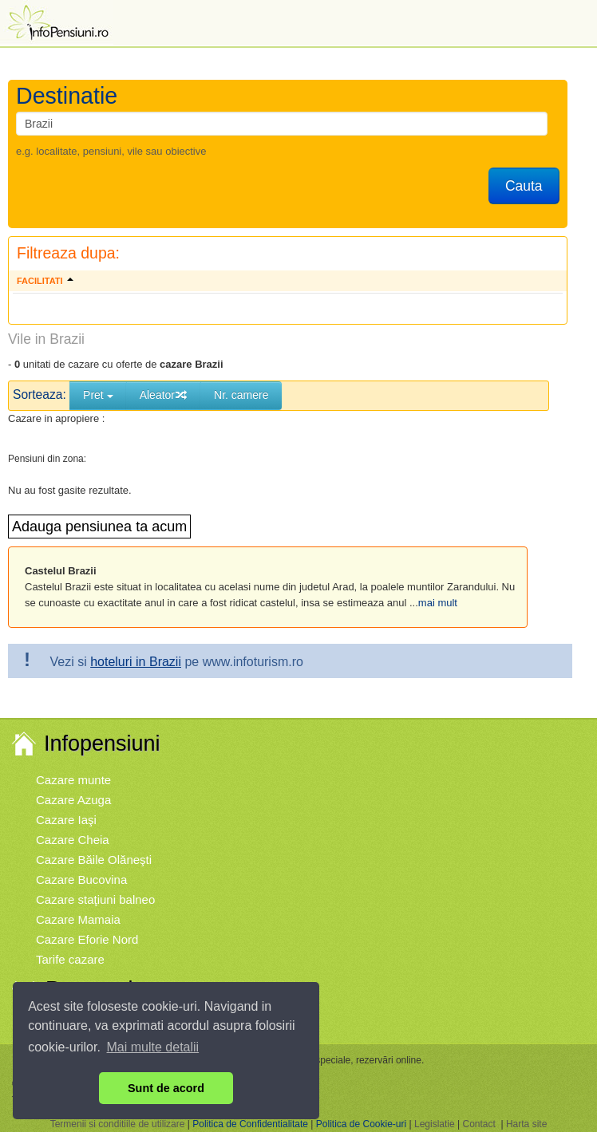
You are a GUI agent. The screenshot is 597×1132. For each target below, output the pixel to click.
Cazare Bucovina (81, 879)
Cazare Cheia (72, 839)
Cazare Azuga (73, 800)
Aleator (164, 395)
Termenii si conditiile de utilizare (117, 1124)
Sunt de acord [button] (166, 1088)
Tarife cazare (70, 959)
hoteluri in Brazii (135, 662)
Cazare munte (73, 780)
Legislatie (434, 1124)
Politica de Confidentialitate (250, 1124)
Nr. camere (241, 395)
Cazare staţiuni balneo (95, 899)
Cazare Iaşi (66, 819)
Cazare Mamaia (78, 919)
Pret (98, 395)
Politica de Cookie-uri (361, 1124)
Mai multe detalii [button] (153, 1047)
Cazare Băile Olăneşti (94, 859)
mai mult (437, 603)
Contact (478, 1124)
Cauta (524, 186)
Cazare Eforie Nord (87, 939)
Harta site (526, 1124)
